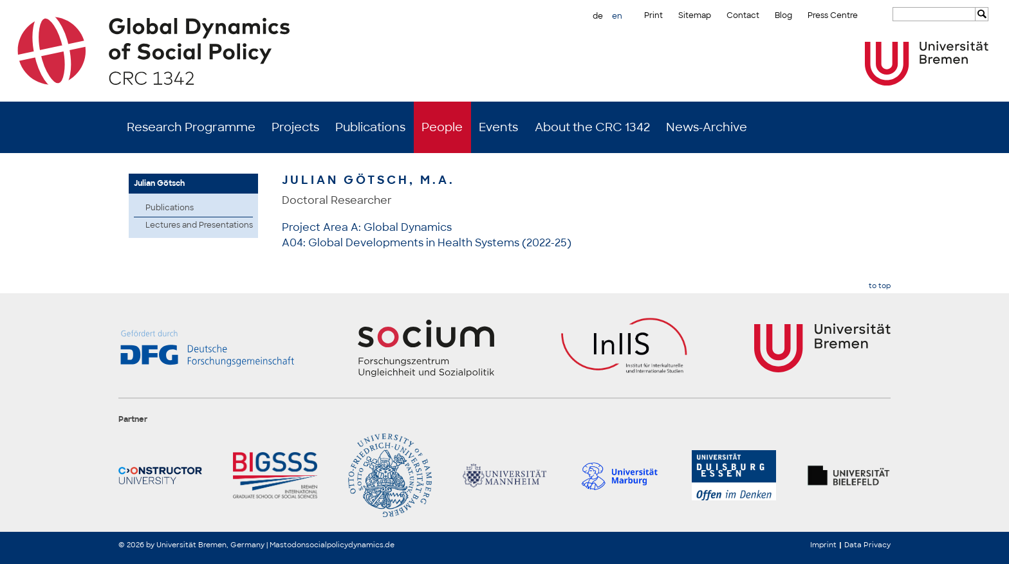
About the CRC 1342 (592, 127)
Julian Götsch (159, 183)
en (617, 16)
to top (880, 286)
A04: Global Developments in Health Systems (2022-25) (426, 243)
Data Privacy (867, 544)
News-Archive (706, 127)
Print (653, 15)
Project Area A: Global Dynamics (367, 227)
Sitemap (694, 15)
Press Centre (833, 15)
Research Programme (191, 127)
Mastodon (288, 544)
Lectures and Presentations (199, 225)
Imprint (823, 544)
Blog (783, 15)
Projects (295, 127)
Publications (370, 127)
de (598, 16)
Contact (743, 15)
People (442, 127)
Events (498, 127)
